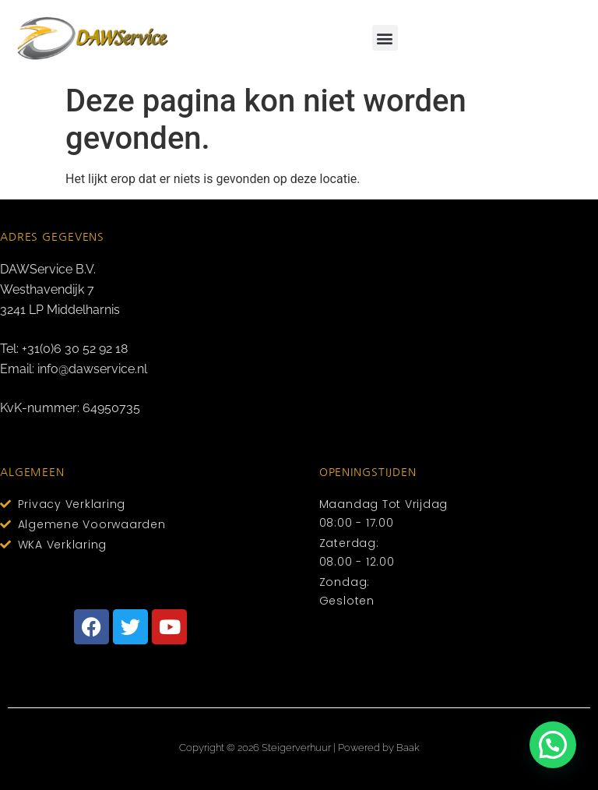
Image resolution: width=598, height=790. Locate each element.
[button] (385, 38)
